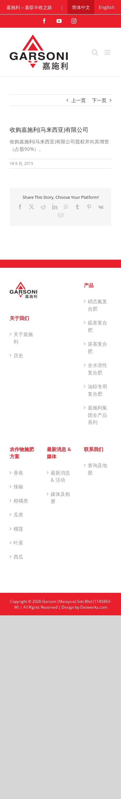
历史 (18, 355)
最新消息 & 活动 (60, 476)
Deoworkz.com (93, 607)
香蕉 (18, 472)
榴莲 (18, 528)
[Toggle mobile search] (95, 52)
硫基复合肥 (97, 326)
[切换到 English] (107, 7)
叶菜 (18, 542)
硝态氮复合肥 (97, 305)
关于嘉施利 (23, 338)
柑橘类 (21, 500)
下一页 (99, 100)
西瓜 (18, 557)
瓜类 (18, 514)
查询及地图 (97, 469)
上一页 (78, 100)
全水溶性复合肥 (97, 369)
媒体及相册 (60, 498)
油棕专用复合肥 (97, 390)
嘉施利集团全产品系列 (97, 414)
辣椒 (18, 486)
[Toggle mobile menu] (108, 52)
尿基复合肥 (97, 347)
